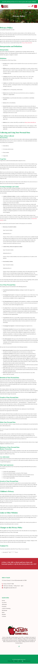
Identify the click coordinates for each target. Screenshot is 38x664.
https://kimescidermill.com (30, 122)
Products (4, 607)
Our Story (4, 603)
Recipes (4, 614)
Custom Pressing (6, 608)
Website (20, 661)
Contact (4, 616)
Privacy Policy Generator (27, 43)
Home (3, 601)
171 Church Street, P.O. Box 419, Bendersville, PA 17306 (14, 580)
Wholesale (4, 610)
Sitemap (16, 661)
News (3, 612)
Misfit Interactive (26, 661)
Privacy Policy (11, 661)
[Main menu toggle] (35, 6)
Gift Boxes (4, 605)
